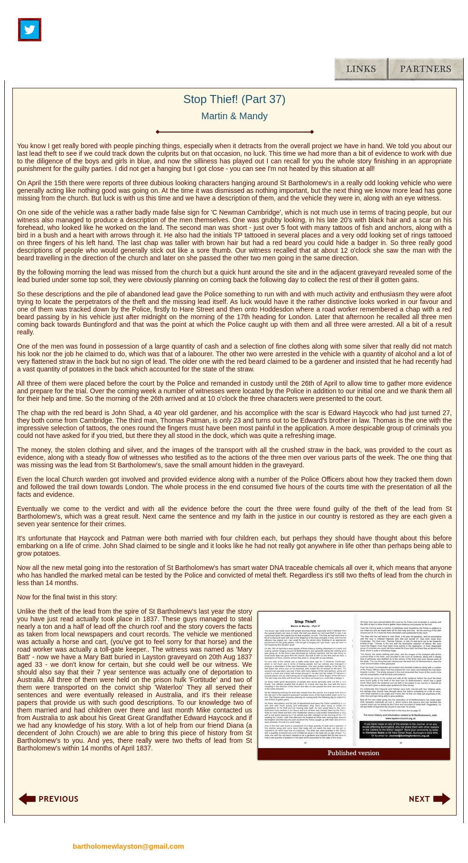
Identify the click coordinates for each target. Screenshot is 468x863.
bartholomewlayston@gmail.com (128, 846)
